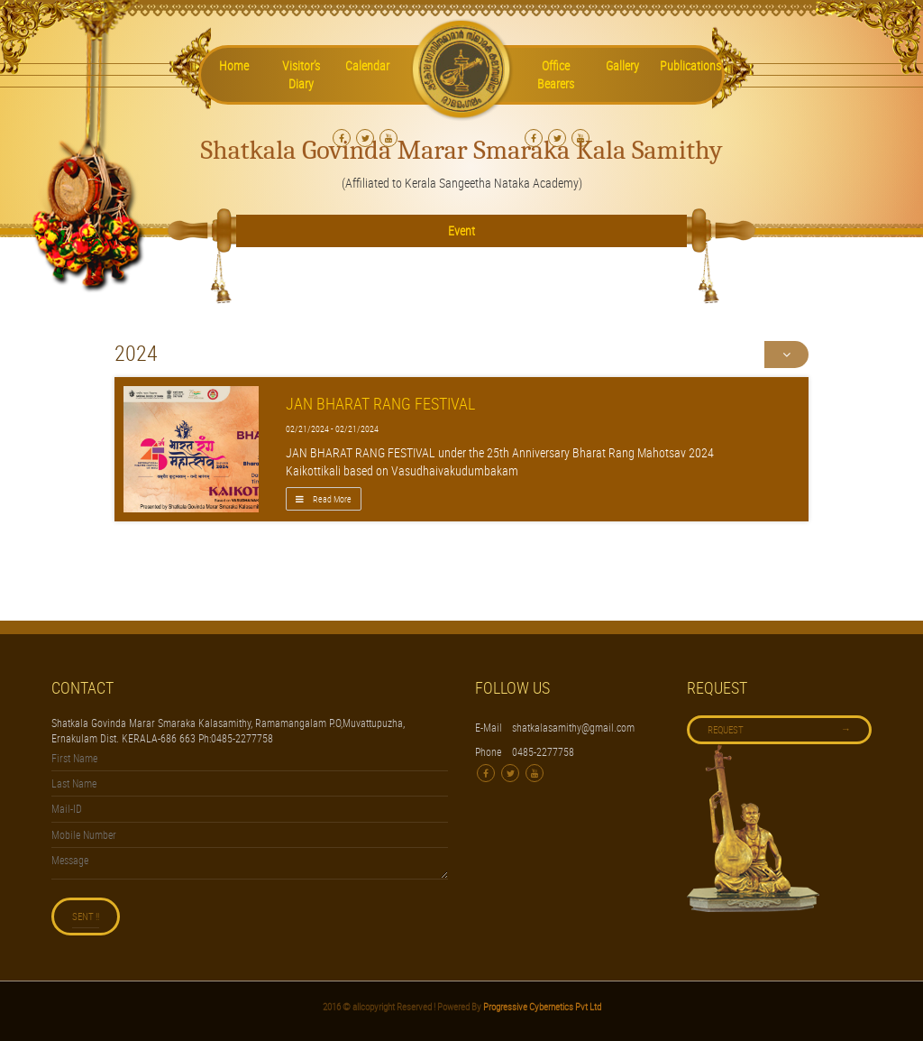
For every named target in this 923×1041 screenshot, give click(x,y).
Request (779, 729)
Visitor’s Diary (301, 74)
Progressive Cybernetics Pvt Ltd (541, 1006)
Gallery (622, 65)
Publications (690, 65)
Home (234, 65)
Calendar (367, 65)
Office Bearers (555, 74)
